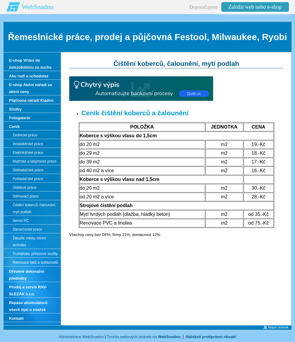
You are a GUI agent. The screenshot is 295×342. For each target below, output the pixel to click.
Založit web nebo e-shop (255, 7)
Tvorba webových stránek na (144, 336)
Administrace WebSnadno (81, 336)
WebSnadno (38, 7)
